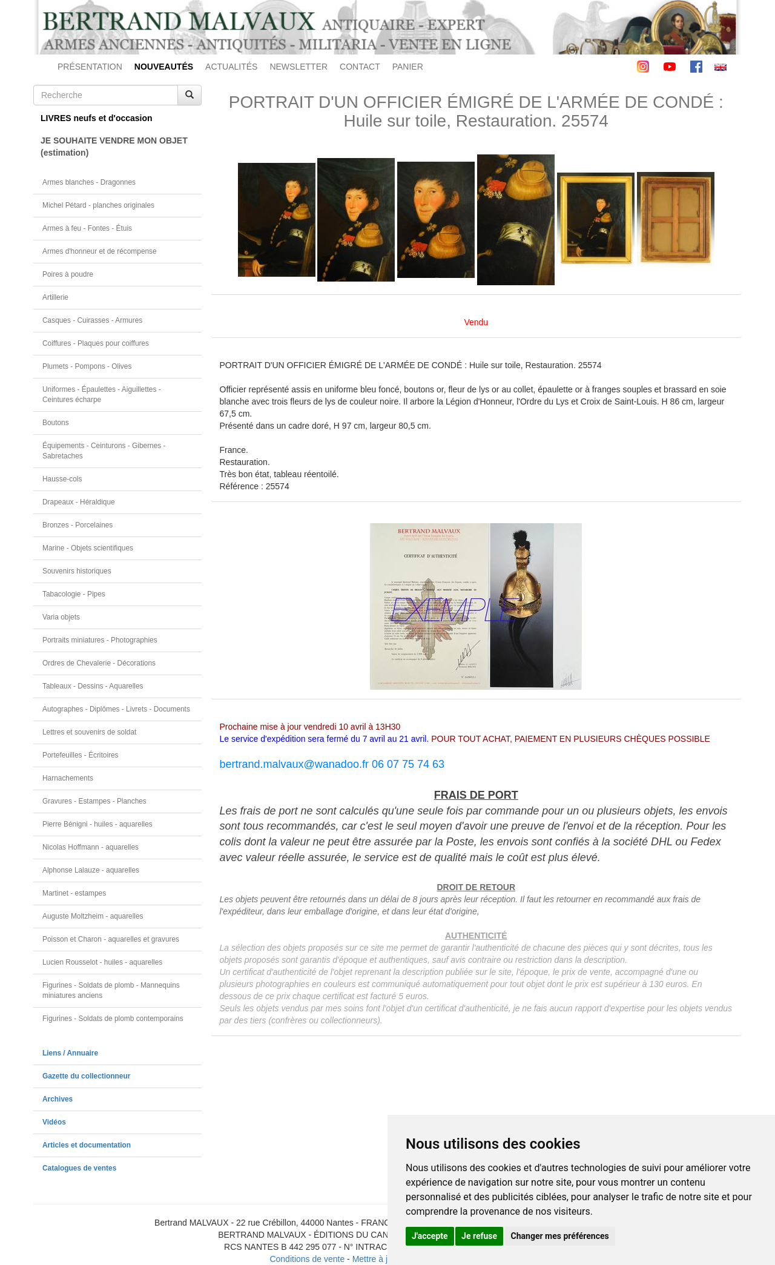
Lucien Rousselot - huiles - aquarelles (102, 962)
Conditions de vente (307, 1259)
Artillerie (55, 297)
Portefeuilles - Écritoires (80, 755)
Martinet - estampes (74, 893)
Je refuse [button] (479, 1236)
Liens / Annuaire (70, 1053)
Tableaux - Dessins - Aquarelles (92, 686)
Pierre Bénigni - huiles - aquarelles (97, 824)
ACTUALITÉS (231, 66)
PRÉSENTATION (90, 66)
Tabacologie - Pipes (73, 594)
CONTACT (360, 66)
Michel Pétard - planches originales (98, 205)
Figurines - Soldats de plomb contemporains (112, 1018)
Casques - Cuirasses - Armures (92, 320)
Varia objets (61, 617)
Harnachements (67, 778)
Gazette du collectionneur (86, 1076)
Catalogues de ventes (79, 1168)
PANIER (407, 66)
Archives (57, 1099)
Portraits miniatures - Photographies (99, 640)
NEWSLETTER (298, 66)
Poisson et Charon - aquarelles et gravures (110, 939)
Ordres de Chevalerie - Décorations (99, 663)
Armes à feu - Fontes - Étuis (87, 228)
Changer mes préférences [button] (560, 1236)
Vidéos (54, 1122)
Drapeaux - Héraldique (78, 502)
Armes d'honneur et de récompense (99, 251)
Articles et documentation (86, 1145)
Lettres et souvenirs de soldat (89, 732)
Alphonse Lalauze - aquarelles (90, 870)
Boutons (55, 422)
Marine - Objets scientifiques (87, 548)
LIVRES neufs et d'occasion (97, 118)
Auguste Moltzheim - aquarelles (92, 916)
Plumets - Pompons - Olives (86, 366)
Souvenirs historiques (76, 571)
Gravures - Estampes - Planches (94, 801)
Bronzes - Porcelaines (77, 525)
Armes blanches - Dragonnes (89, 182)
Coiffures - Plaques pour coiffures (95, 343)
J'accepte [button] (430, 1236)
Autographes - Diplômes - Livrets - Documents (116, 709)
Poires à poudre (67, 274)
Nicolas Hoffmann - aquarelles (90, 847)
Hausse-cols (62, 479)
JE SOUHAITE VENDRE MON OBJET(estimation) (114, 146)
